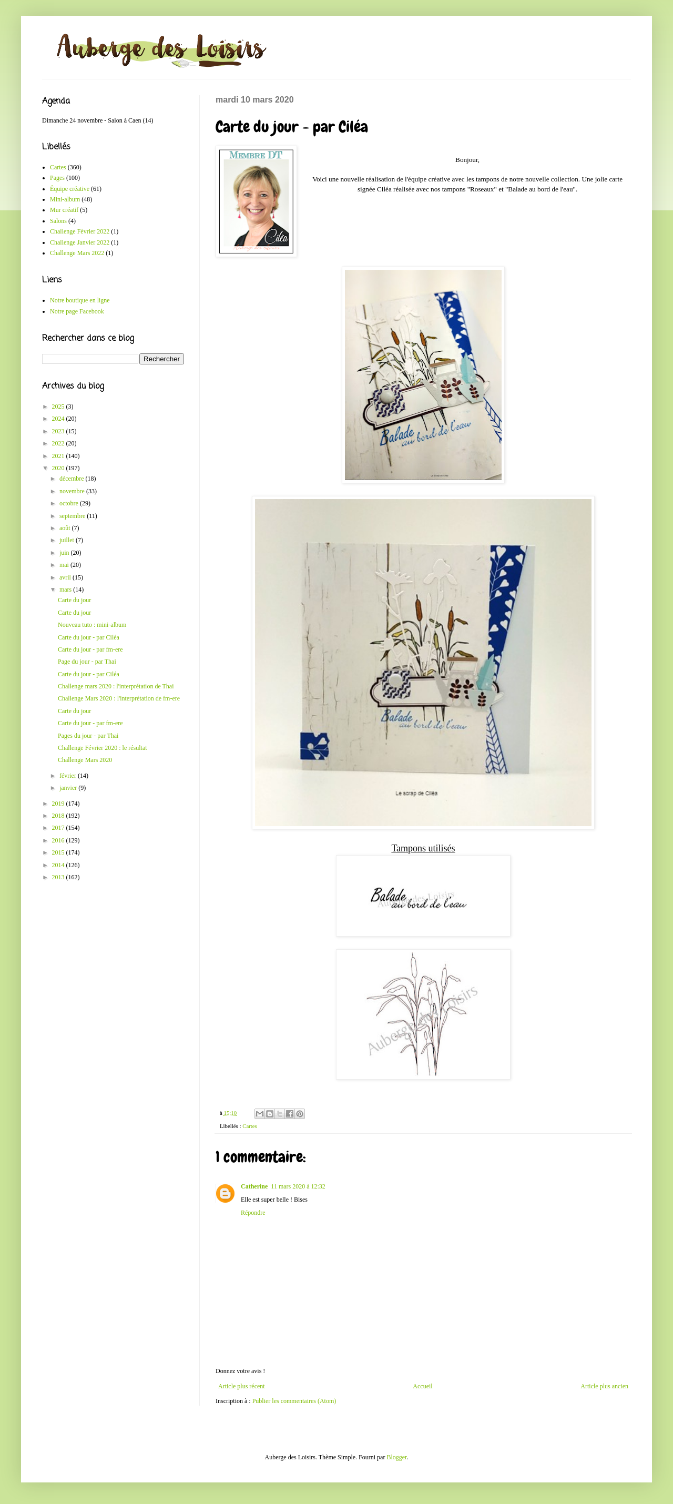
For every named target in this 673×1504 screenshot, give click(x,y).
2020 (59, 468)
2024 (59, 418)
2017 (59, 827)
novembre (72, 491)
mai (64, 564)
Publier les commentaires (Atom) (294, 1401)
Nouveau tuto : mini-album (92, 624)
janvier (68, 787)
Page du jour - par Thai (87, 661)
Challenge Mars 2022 (77, 253)
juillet (67, 540)
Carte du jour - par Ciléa (88, 637)
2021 (59, 456)
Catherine (254, 1186)
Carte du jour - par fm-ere (90, 649)
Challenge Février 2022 (79, 231)
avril (66, 577)
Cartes (249, 1126)
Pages (57, 177)
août (65, 528)
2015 (59, 852)
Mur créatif (64, 210)
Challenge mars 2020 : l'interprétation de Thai (116, 686)
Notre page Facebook (77, 311)
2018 (59, 815)
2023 (59, 431)
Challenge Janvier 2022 (79, 242)
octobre (69, 503)
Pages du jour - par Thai (88, 735)
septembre (73, 516)
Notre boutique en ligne (80, 300)
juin (65, 552)
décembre (72, 478)
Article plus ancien (604, 1386)
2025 (59, 406)
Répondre (253, 1212)
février (68, 775)
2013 (59, 877)
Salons (58, 221)
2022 (59, 443)
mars (66, 589)
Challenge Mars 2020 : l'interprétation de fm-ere (119, 698)
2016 (59, 840)
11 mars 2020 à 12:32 (298, 1186)
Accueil (422, 1386)
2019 (59, 803)
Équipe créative (69, 188)
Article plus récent (241, 1386)
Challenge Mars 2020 (85, 760)
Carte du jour (74, 600)
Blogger (396, 1457)
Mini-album (65, 199)
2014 (59, 865)
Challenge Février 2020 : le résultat (102, 747)
